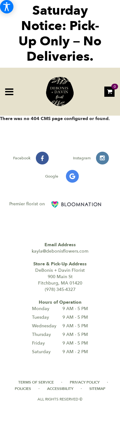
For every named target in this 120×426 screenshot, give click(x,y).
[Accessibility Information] (6, 6)
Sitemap (97, 388)
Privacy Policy (85, 382)
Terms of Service (36, 382)
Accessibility (60, 388)
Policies (23, 388)
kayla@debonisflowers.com (60, 251)
